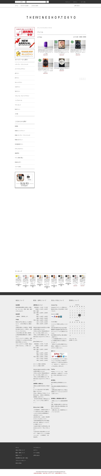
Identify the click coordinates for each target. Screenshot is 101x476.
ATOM (20, 463)
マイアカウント (37, 447)
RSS (17, 463)
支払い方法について (20, 450)
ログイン (74, 1)
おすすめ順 (75, 36)
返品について (19, 455)
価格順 (80, 36)
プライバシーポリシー (21, 460)
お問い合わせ (76, 5)
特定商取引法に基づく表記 (22, 458)
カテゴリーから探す (23, 5)
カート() (82, 1)
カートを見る (36, 452)
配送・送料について (20, 452)
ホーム (16, 5)
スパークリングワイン (44, 27)
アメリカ (50, 27)
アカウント (67, 1)
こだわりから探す (33, 5)
